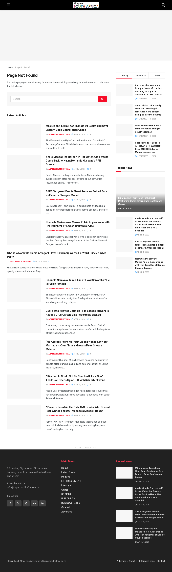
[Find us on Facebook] (10, 503)
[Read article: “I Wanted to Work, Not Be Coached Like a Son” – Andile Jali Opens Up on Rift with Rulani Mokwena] (24, 386)
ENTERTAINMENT (71, 481)
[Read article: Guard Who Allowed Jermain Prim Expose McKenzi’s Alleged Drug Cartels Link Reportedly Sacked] (24, 321)
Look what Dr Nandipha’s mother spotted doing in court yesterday (148, 128)
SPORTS (66, 494)
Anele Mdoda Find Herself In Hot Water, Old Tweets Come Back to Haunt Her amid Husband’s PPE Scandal (77, 160)
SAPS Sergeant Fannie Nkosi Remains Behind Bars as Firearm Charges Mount (149, 244)
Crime (64, 489)
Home (10, 67)
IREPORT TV (68, 498)
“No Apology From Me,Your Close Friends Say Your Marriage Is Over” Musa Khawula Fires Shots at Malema (77, 345)
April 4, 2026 (78, 134)
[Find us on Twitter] (18, 503)
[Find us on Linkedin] (42, 503)
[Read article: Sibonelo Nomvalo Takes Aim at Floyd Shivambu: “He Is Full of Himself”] (24, 290)
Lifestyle (66, 485)
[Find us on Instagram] (26, 503)
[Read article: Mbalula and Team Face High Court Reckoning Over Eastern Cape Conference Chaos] (24, 136)
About (132, 561)
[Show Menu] (8, 5)
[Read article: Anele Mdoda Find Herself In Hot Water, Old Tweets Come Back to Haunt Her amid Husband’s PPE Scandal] (24, 167)
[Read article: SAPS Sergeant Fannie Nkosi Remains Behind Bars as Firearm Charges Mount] (24, 202)
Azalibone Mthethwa (59, 134)
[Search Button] (163, 5)
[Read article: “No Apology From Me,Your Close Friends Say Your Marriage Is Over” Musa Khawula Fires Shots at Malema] (24, 352)
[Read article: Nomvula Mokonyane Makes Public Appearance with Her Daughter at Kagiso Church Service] (24, 233)
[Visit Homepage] (86, 5)
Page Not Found (22, 67)
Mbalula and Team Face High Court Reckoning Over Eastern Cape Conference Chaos (140, 201)
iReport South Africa (16, 561)
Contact (65, 507)
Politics (65, 476)
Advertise (66, 511)
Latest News (68, 472)
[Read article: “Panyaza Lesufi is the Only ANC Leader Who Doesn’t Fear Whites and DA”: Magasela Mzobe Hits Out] (24, 417)
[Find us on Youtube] (34, 503)
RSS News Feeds (70, 503)
